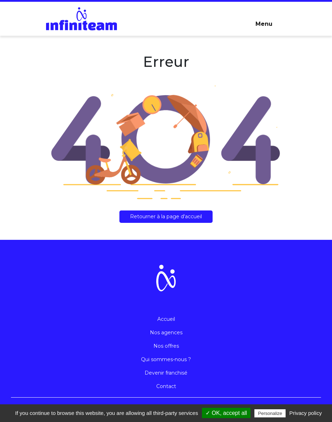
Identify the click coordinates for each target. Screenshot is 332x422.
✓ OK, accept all (226, 413)
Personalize (270, 413)
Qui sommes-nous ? (166, 359)
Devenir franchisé (166, 373)
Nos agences (166, 332)
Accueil (166, 319)
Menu (263, 24)
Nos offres (166, 346)
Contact (166, 386)
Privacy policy (305, 413)
